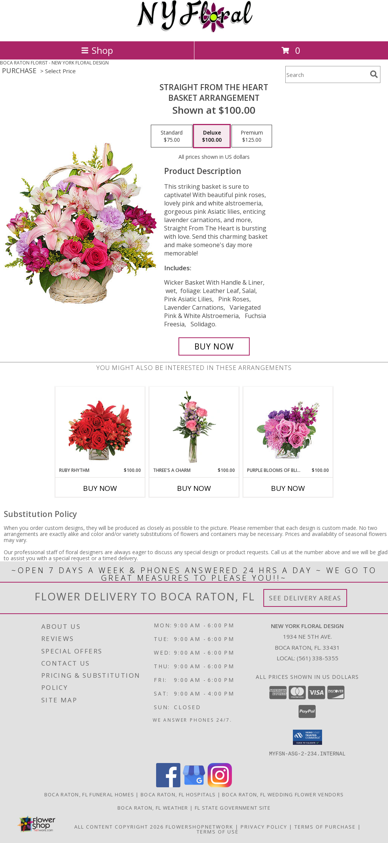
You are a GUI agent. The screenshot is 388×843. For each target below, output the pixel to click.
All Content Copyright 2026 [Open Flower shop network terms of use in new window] (119, 826)
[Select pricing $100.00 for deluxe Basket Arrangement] (212, 136)
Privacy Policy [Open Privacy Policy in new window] (264, 826)
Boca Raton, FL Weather (152, 807)
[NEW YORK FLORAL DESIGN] (194, 30)
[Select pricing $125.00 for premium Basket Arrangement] (252, 136)
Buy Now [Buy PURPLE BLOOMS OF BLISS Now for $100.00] (288, 488)
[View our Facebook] (168, 784)
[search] (374, 74)
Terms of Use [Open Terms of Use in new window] (218, 831)
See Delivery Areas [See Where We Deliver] (305, 598)
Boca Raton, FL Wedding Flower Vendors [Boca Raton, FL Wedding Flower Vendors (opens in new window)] (283, 794)
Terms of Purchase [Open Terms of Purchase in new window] (325, 826)
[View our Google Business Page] (194, 784)
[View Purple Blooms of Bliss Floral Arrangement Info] (288, 427)
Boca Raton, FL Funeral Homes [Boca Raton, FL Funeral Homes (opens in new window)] (89, 794)
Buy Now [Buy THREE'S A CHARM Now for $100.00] (194, 488)
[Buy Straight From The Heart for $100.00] (214, 346)
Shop (97, 50)
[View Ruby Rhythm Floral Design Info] (100, 427)
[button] (307, 737)
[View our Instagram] (220, 784)
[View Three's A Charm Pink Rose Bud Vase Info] (194, 427)
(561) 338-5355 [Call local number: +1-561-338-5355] (317, 658)
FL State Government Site (233, 807)
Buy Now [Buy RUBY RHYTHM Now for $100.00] (100, 488)
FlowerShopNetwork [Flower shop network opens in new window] (199, 826)
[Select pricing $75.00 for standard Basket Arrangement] (171, 136)
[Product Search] (326, 74)
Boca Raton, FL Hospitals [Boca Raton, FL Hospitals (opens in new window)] (178, 794)
